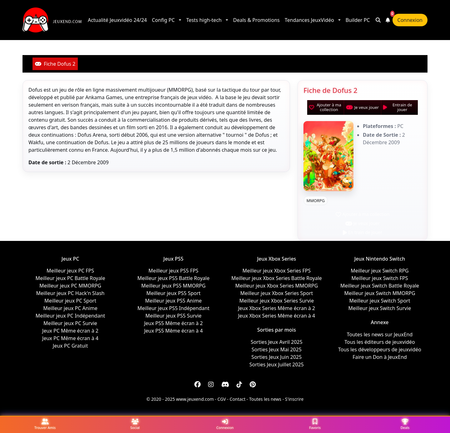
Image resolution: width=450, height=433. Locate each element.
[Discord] (225, 384)
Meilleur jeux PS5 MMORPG (173, 285)
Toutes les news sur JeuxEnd (380, 334)
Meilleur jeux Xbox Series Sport (276, 293)
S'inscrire (294, 399)
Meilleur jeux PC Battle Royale (70, 278)
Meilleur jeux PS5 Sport (173, 293)
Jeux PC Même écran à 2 (70, 330)
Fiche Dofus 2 (55, 63)
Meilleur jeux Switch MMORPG (379, 293)
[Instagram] (211, 384)
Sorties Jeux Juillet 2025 (276, 364)
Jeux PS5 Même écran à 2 (173, 323)
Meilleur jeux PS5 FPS (173, 270)
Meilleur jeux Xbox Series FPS (276, 270)
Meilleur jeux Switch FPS (379, 278)
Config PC (163, 20)
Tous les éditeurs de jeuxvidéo (379, 342)
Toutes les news (265, 399)
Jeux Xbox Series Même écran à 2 (276, 308)
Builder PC (358, 20)
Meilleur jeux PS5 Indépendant (173, 308)
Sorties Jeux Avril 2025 (276, 342)
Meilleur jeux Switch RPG (380, 270)
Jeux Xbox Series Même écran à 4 (276, 315)
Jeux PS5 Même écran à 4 (173, 330)
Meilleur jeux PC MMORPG (70, 285)
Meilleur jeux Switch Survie (379, 308)
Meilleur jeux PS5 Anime (173, 300)
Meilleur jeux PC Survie (70, 323)
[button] (180, 20)
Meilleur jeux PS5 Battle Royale (174, 278)
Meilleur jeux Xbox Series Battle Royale (276, 278)
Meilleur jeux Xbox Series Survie (276, 300)
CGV (222, 399)
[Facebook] (197, 384)
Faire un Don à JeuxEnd (379, 357)
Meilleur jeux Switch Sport (379, 300)
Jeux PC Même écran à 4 (70, 338)
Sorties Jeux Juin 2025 (277, 357)
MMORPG (316, 200)
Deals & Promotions (256, 20)
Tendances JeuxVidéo (309, 20)
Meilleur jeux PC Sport (70, 300)
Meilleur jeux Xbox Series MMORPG (276, 285)
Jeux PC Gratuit (70, 345)
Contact (238, 399)
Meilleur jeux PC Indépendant (70, 315)
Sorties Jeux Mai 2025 (277, 349)
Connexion (410, 20)
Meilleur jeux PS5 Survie (173, 315)
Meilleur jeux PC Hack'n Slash (70, 293)
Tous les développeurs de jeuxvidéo (379, 349)
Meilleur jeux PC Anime (70, 308)
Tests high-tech (204, 20)
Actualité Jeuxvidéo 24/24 (117, 20)
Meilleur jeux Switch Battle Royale (379, 285)
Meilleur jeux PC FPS (70, 270)
